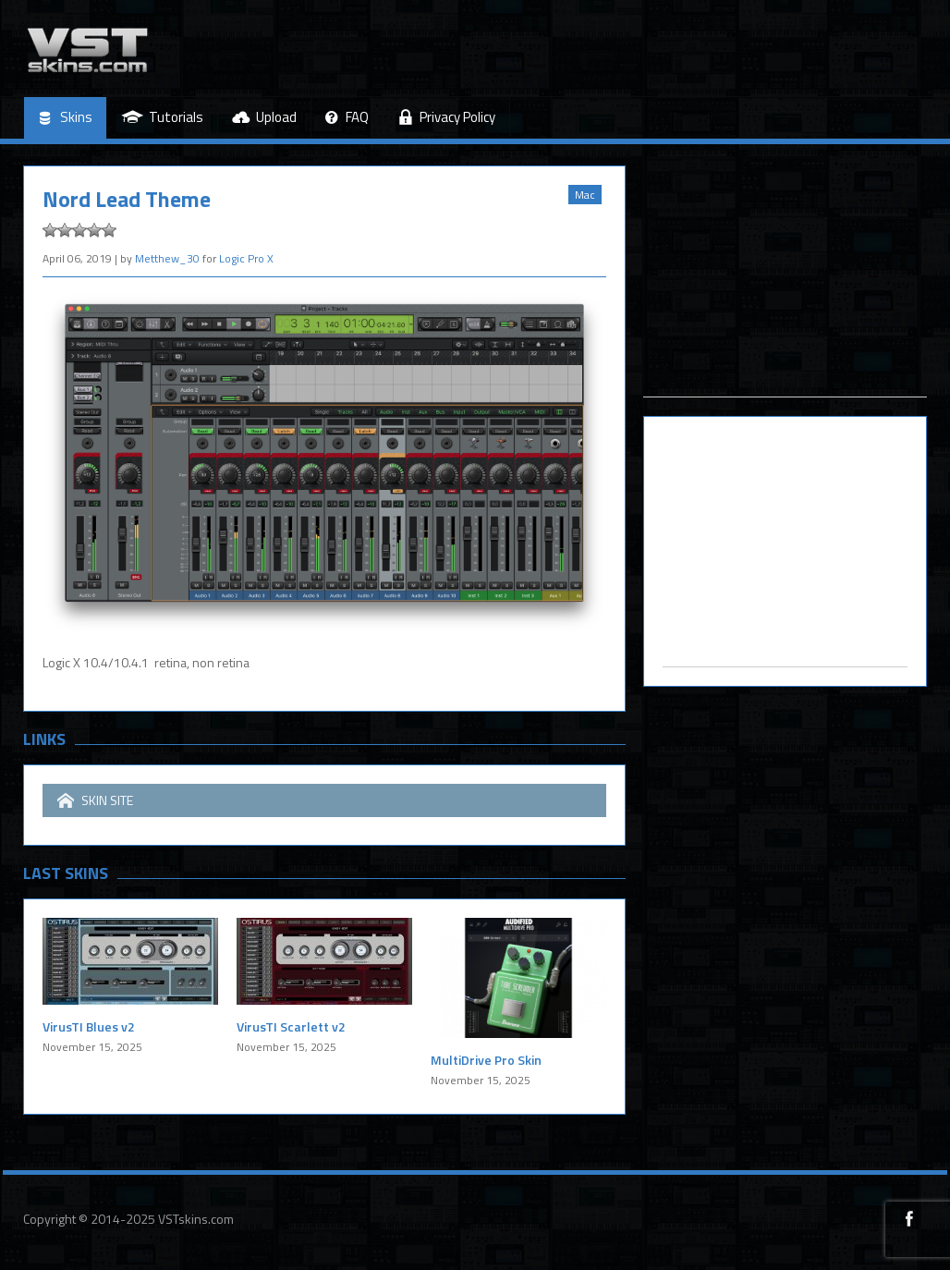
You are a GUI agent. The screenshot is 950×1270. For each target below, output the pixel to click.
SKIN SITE (95, 800)
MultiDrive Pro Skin (486, 1059)
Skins (65, 118)
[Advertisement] (785, 281)
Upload (264, 117)
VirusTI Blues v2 (89, 1026)
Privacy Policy (446, 117)
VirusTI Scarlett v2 (291, 1026)
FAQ (347, 118)
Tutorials (162, 117)
